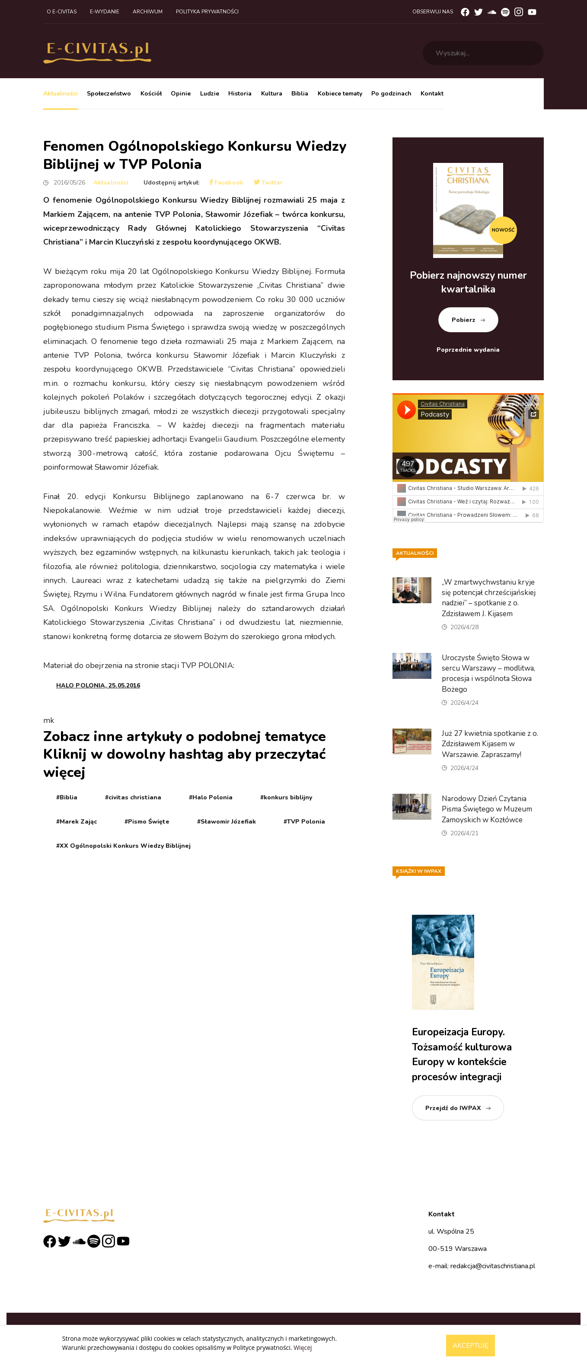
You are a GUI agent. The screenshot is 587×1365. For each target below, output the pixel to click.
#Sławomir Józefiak (226, 822)
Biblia (299, 93)
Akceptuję (470, 1345)
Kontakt (432, 93)
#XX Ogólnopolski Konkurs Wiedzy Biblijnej (123, 846)
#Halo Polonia (211, 797)
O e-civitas (62, 11)
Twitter (268, 182)
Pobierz (463, 320)
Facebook (226, 182)
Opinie (181, 93)
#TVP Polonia (304, 822)
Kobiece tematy (340, 93)
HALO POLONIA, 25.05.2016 (98, 685)
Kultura (271, 93)
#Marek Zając (76, 822)
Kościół (151, 93)
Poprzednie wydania (468, 350)
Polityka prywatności (207, 11)
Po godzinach (391, 93)
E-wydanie (104, 11)
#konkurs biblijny (286, 797)
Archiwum (148, 11)
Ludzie (209, 93)
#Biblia (66, 797)
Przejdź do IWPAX (453, 1108)
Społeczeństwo (109, 93)
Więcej (303, 1347)
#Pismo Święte (146, 822)
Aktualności (60, 93)
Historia (240, 93)
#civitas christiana (133, 797)
